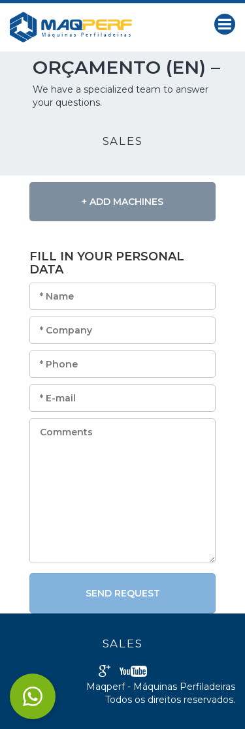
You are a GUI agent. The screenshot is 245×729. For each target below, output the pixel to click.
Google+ (104, 671)
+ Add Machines (122, 202)
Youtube (133, 671)
